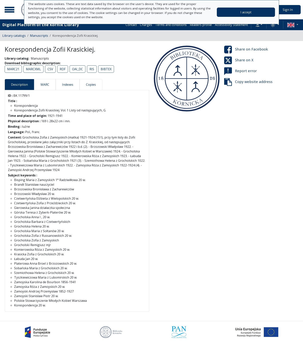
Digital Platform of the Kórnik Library (40, 24)
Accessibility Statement (231, 25)
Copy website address (248, 82)
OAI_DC (77, 69)
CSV (50, 69)
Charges (146, 25)
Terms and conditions (171, 25)
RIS (91, 69)
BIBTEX (106, 69)
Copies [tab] (91, 84)
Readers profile (201, 25)
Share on (246, 49)
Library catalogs (14, 35)
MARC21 (13, 69)
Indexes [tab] (67, 84)
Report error (240, 71)
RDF (63, 69)
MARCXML (33, 69)
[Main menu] (9, 10)
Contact (131, 25)
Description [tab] (19, 84)
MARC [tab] (45, 84)
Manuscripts (39, 35)
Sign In (288, 10)
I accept (245, 12)
